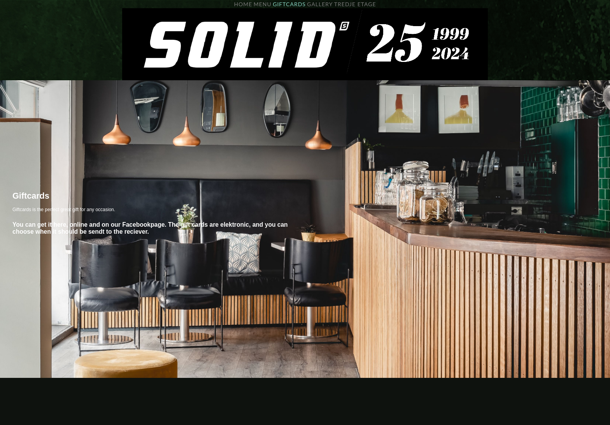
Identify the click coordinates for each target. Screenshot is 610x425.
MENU (263, 4)
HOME (243, 4)
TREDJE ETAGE (355, 4)
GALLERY (320, 4)
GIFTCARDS (289, 4)
